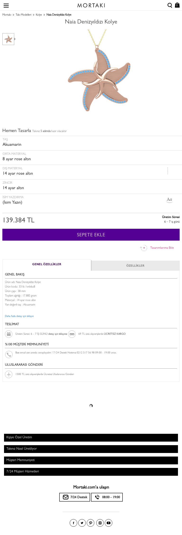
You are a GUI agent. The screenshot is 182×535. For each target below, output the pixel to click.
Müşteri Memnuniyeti (20, 460)
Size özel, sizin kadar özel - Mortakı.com (91, 4)
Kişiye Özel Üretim (19, 437)
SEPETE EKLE (91, 235)
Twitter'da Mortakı (82, 523)
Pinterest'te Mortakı (90, 523)
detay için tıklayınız (57, 334)
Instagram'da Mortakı (100, 523)
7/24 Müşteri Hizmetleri (22, 471)
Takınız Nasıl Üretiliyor (21, 449)
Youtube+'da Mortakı (108, 523)
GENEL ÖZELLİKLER (46, 264)
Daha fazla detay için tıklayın (19, 316)
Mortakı (6, 15)
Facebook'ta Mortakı (73, 523)
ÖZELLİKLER (135, 266)
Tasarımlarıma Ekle (162, 248)
